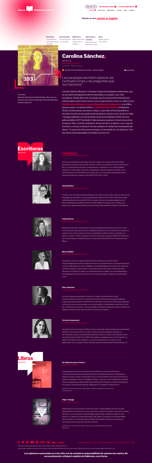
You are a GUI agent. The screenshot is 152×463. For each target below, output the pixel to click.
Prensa (119, 10)
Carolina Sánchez (76, 388)
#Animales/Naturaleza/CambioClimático (32, 97)
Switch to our (100, 18)
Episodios (52, 40)
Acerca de (101, 10)
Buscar (90, 7)
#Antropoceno (51, 97)
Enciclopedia (65, 39)
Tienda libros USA (106, 7)
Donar (91, 10)
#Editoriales (38, 100)
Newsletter (111, 10)
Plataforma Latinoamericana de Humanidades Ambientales (91, 104)
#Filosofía (46, 100)
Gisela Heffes (94, 388)
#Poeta (20, 102)
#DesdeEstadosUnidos (26, 100)
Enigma (53, 446)
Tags (125, 10)
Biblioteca (79, 40)
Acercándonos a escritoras (71, 63)
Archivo (131, 10)
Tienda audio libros (126, 7)
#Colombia (21, 94)
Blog (105, 39)
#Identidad (54, 100)
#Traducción (27, 102)
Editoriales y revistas (92, 41)
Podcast (94, 442)
